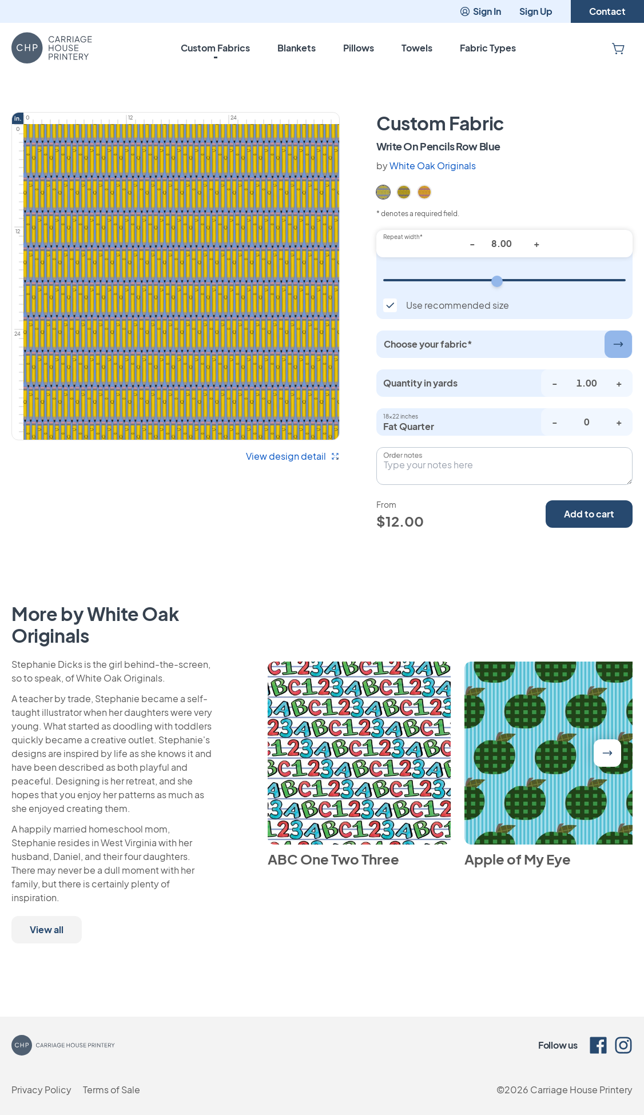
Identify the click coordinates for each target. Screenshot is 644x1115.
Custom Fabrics (215, 48)
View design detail (293, 456)
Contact (607, 11)
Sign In (480, 11)
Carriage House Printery (581, 1090)
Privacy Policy (41, 1090)
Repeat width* (403, 236)
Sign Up (535, 11)
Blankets (296, 48)
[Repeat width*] (504, 243)
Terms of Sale (111, 1090)
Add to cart (589, 514)
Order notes (402, 455)
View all (46, 929)
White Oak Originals (432, 166)
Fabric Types (488, 48)
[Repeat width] (504, 280)
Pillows (358, 48)
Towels (416, 48)
